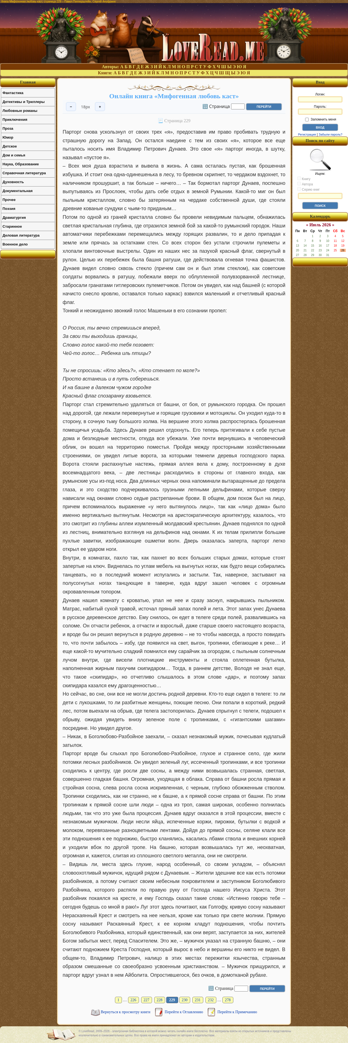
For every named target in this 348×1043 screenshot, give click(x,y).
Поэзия (9, 209)
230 (185, 1000)
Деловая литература (21, 235)
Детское (10, 146)
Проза (8, 128)
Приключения (15, 119)
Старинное (12, 226)
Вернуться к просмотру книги (126, 1012)
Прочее (9, 200)
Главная (28, 82)
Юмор (8, 137)
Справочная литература (24, 173)
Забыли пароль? (330, 134)
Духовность (13, 182)
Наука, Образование (21, 164)
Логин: (320, 97)
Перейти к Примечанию (237, 1012)
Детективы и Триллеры (24, 102)
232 (211, 1000)
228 (160, 1000)
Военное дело (15, 244)
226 (133, 1000)
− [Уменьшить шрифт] (71, 107)
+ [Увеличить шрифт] (100, 107)
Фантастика (13, 93)
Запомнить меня (320, 119)
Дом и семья (14, 155)
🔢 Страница (216, 106)
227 (147, 1000)
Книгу (303, 178)
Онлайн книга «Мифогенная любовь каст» (174, 96)
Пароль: (320, 110)
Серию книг (308, 189)
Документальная (18, 191)
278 (228, 1000)
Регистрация (307, 134)
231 (198, 1000)
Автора (305, 184)
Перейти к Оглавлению (184, 1012)
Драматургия (14, 217)
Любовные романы (20, 111)
